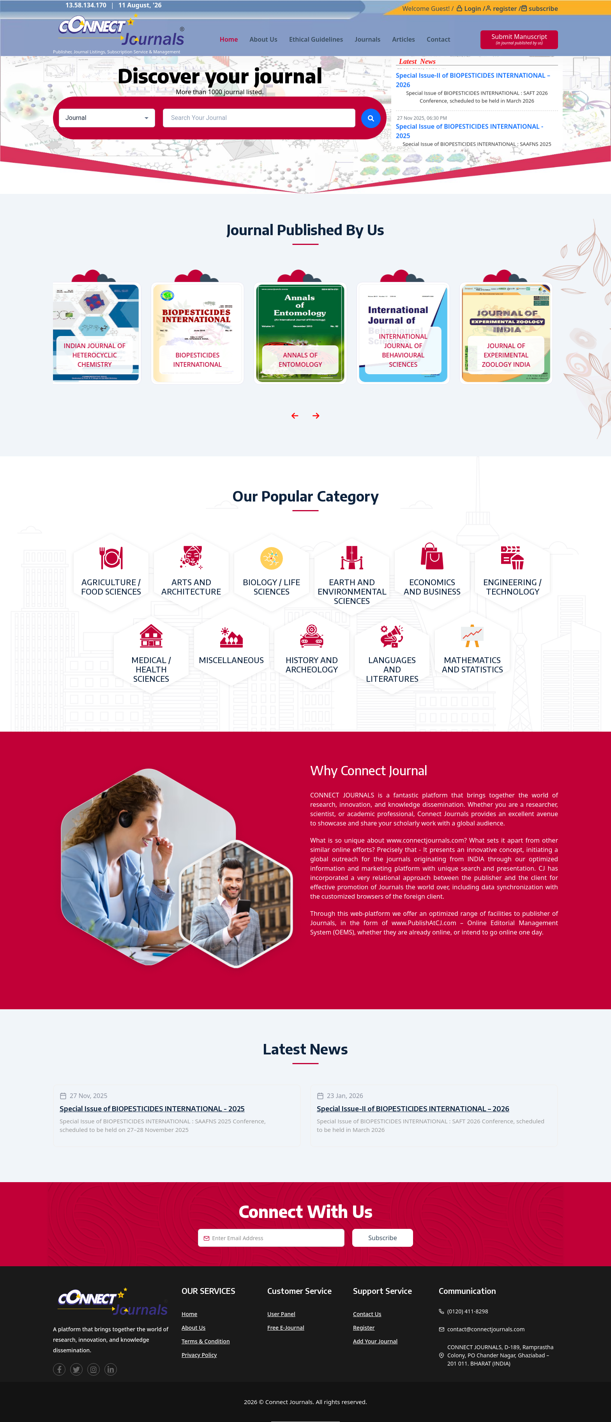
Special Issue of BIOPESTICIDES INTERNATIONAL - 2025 (152, 1108)
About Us (263, 39)
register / (507, 8)
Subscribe (382, 1238)
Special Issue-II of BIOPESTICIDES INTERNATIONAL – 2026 (413, 1108)
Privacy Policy (199, 1355)
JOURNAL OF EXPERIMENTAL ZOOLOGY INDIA (511, 355)
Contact (438, 39)
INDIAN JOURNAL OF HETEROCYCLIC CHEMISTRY (100, 355)
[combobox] (106, 117)
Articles (403, 39)
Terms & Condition (206, 1341)
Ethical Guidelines (316, 39)
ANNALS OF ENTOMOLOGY (305, 360)
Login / (474, 8)
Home (229, 39)
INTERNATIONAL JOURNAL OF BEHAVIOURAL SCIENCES (408, 350)
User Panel (281, 1314)
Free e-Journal (285, 1327)
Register (363, 1327)
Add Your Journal (375, 1341)
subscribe (543, 8)
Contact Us (367, 1314)
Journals (367, 39)
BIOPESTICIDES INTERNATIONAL (202, 360)
